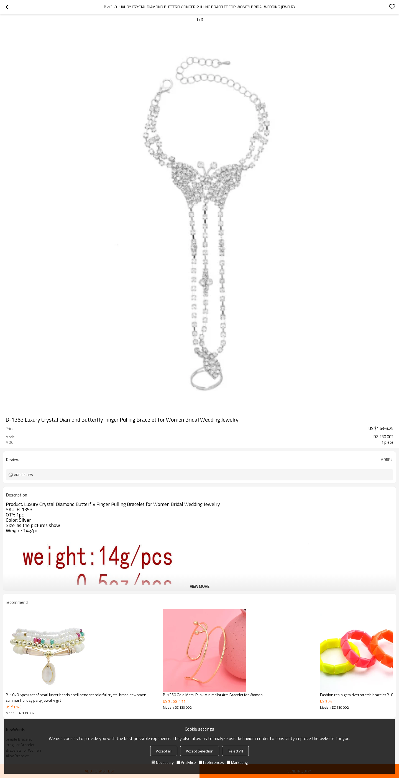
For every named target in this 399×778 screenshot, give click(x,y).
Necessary (163, 762)
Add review (23, 474)
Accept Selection (199, 751)
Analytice (186, 762)
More (385, 459)
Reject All (235, 751)
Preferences (211, 762)
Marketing (237, 762)
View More (199, 586)
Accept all (164, 751)
